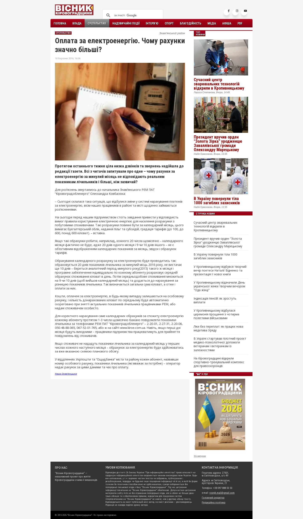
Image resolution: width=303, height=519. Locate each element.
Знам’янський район (172, 33)
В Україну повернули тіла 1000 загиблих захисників (217, 200)
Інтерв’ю (152, 23)
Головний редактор (213, 497)
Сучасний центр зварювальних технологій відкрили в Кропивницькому (219, 84)
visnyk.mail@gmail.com (222, 492)
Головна (60, 23)
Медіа (211, 23)
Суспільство (97, 23)
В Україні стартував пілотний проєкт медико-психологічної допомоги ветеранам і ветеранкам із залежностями (220, 344)
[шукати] (132, 15)
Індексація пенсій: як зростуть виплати (215, 300)
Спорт (169, 23)
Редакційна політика (213, 502)
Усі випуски (200, 456)
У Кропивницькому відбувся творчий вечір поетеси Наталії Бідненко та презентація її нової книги (220, 270)
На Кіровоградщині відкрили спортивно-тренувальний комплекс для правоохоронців (219, 362)
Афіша (226, 23)
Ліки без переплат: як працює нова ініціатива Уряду (218, 328)
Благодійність (190, 23)
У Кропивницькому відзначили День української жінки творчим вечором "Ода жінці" (219, 286)
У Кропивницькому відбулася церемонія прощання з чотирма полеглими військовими (216, 314)
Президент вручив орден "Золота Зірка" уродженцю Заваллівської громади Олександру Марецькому (218, 143)
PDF (240, 23)
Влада (76, 23)
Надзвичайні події (126, 23)
